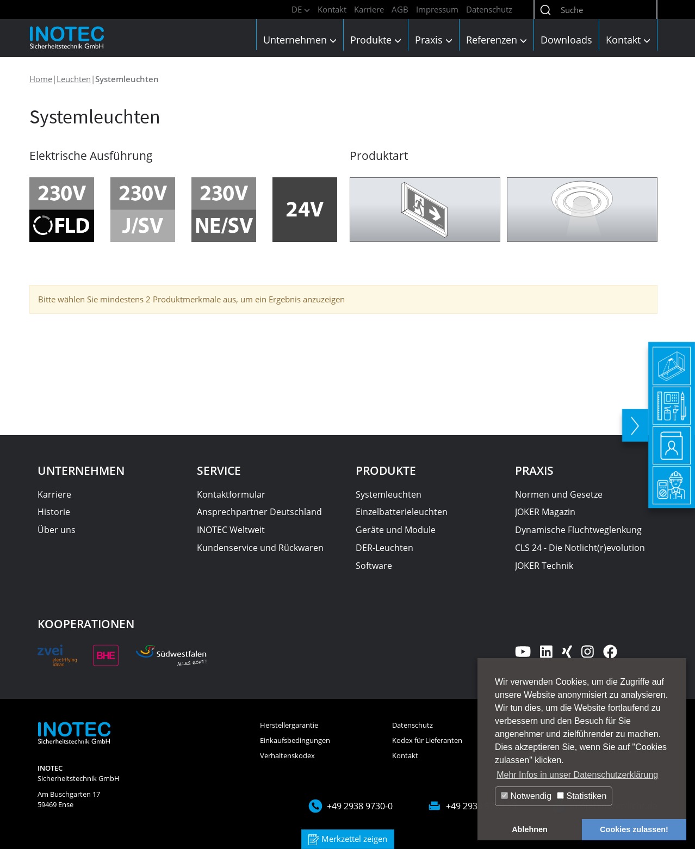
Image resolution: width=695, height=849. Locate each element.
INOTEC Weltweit (231, 530)
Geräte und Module (396, 530)
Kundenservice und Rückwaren (260, 548)
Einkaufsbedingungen (295, 740)
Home (40, 78)
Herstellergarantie (289, 725)
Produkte (375, 39)
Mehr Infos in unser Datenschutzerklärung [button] (577, 774)
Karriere (369, 9)
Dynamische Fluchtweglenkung (578, 530)
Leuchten (74, 78)
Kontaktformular (231, 494)
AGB (400, 9)
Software (374, 566)
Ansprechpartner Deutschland (259, 512)
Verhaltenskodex (287, 755)
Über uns (57, 530)
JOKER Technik (544, 566)
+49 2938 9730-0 (360, 806)
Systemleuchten (388, 494)
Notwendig (526, 796)
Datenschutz (489, 9)
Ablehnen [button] (530, 829)
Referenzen (496, 39)
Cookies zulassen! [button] (634, 829)
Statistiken (581, 796)
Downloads (566, 39)
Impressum (437, 9)
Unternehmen (300, 39)
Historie (54, 512)
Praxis (433, 39)
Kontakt (332, 9)
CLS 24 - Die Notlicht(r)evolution (580, 548)
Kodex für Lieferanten (427, 740)
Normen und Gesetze (559, 494)
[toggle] (633, 421)
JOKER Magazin (545, 512)
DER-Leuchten (384, 548)
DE (300, 9)
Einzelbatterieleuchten (402, 512)
